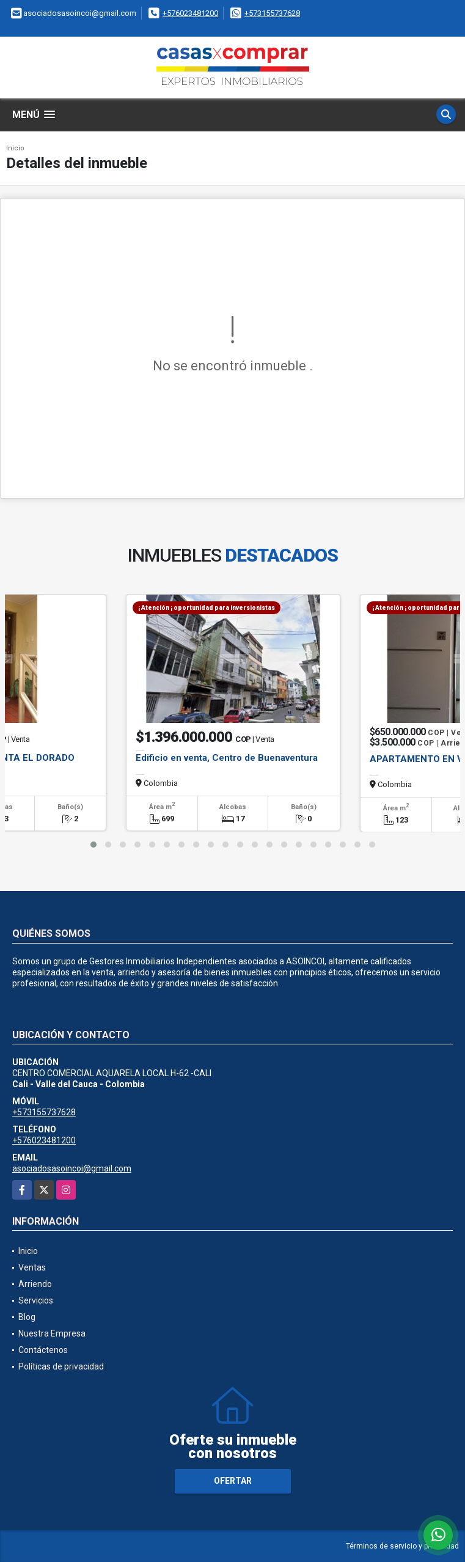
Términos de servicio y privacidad (402, 1546)
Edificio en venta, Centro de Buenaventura (227, 757)
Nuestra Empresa (52, 1333)
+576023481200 (190, 13)
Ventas (32, 1267)
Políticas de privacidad (61, 1366)
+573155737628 (272, 13)
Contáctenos (43, 1350)
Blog (26, 1317)
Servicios (35, 1300)
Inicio (15, 148)
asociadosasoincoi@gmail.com (71, 1168)
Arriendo (35, 1284)
